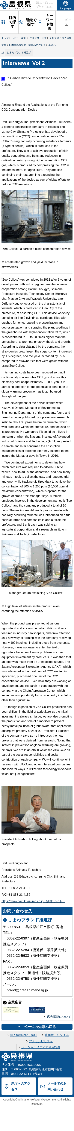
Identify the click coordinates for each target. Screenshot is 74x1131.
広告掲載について (59, 1016)
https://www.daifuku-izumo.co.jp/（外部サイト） (33, 901)
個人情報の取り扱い (23, 1035)
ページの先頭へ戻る (40, 1027)
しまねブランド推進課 (19, 52)
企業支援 (54, 38)
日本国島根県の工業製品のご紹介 (27, 45)
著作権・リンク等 (57, 1035)
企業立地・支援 (38, 38)
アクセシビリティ (41, 1041)
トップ (5, 38)
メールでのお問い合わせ (57, 1086)
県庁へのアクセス (20, 1086)
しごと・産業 (19, 38)
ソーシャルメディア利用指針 (40, 1047)
